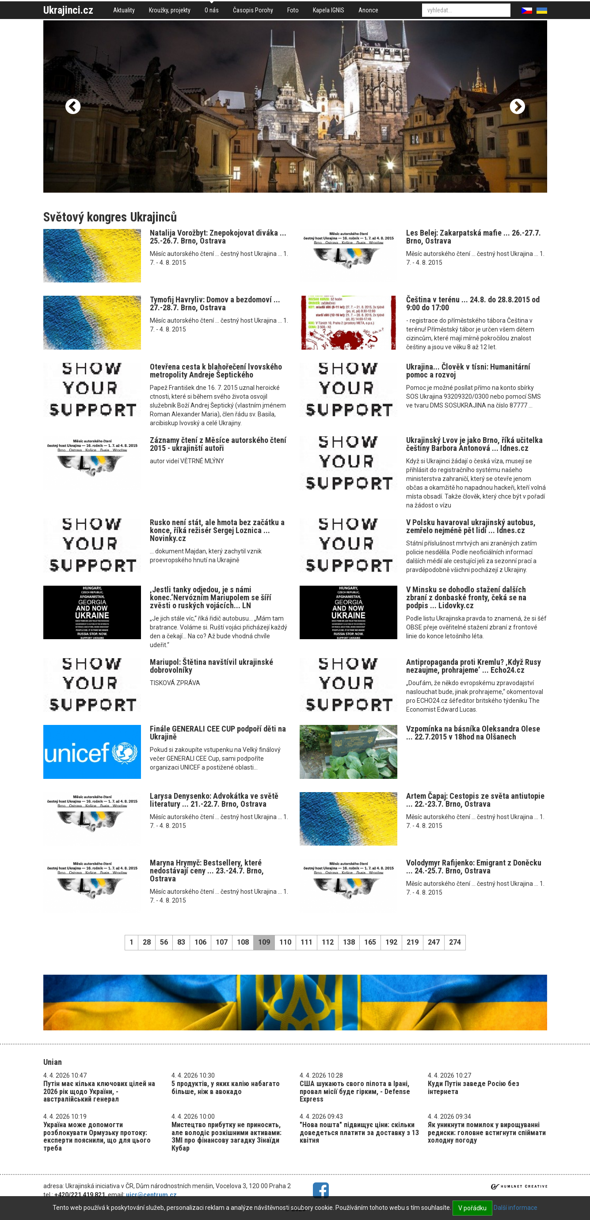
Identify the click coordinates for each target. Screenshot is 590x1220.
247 (434, 942)
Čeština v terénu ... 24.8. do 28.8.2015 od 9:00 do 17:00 (473, 303)
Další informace (515, 1207)
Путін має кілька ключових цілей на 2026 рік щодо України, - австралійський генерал (99, 1091)
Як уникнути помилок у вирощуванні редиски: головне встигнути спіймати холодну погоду (487, 1132)
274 (455, 942)
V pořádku (472, 1208)
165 (370, 942)
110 (285, 942)
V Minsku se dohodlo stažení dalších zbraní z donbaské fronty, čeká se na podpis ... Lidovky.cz (466, 597)
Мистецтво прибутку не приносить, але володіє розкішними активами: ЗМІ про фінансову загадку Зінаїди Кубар (226, 1136)
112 (328, 942)
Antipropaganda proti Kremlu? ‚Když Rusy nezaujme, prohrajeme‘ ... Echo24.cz (473, 666)
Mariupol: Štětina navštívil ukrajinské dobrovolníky (211, 666)
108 (243, 942)
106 (200, 942)
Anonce (368, 10)
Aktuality (124, 10)
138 (349, 942)
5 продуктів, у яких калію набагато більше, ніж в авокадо (225, 1087)
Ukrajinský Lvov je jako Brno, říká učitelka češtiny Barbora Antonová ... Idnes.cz (474, 444)
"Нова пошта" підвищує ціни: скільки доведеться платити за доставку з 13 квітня (359, 1132)
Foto (293, 10)
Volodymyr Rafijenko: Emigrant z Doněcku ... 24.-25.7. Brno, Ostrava (473, 866)
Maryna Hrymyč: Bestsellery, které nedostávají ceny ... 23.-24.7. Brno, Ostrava (207, 870)
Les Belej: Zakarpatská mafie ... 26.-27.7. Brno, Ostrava (473, 236)
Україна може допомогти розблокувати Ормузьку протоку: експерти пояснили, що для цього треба (97, 1136)
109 (264, 942)
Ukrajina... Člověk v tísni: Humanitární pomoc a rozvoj (468, 370)
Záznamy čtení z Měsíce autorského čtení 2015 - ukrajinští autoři (218, 444)
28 (147, 942)
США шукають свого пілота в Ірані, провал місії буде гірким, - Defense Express (355, 1091)
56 (164, 942)
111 (306, 942)
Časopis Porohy (253, 10)
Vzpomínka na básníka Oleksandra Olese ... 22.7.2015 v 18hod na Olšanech (473, 732)
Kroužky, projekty (169, 10)
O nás (212, 10)
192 (391, 942)
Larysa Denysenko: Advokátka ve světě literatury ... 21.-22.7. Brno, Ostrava (214, 799)
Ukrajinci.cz (68, 10)
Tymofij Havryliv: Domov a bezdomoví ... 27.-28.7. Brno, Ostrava (215, 303)
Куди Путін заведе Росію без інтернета (473, 1087)
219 (413, 942)
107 (222, 942)
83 (181, 942)
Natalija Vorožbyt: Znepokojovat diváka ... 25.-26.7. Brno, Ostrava (218, 236)
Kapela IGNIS (328, 10)
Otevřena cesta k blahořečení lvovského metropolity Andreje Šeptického (216, 370)
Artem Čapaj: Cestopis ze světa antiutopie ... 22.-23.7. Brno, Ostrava (475, 799)
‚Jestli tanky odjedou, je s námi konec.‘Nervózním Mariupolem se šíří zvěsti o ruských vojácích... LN (210, 597)
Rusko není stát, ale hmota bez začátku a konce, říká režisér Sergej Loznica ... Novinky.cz (217, 530)
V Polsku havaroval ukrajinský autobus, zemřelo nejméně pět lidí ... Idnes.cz (471, 526)
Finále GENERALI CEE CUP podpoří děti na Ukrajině (218, 732)
